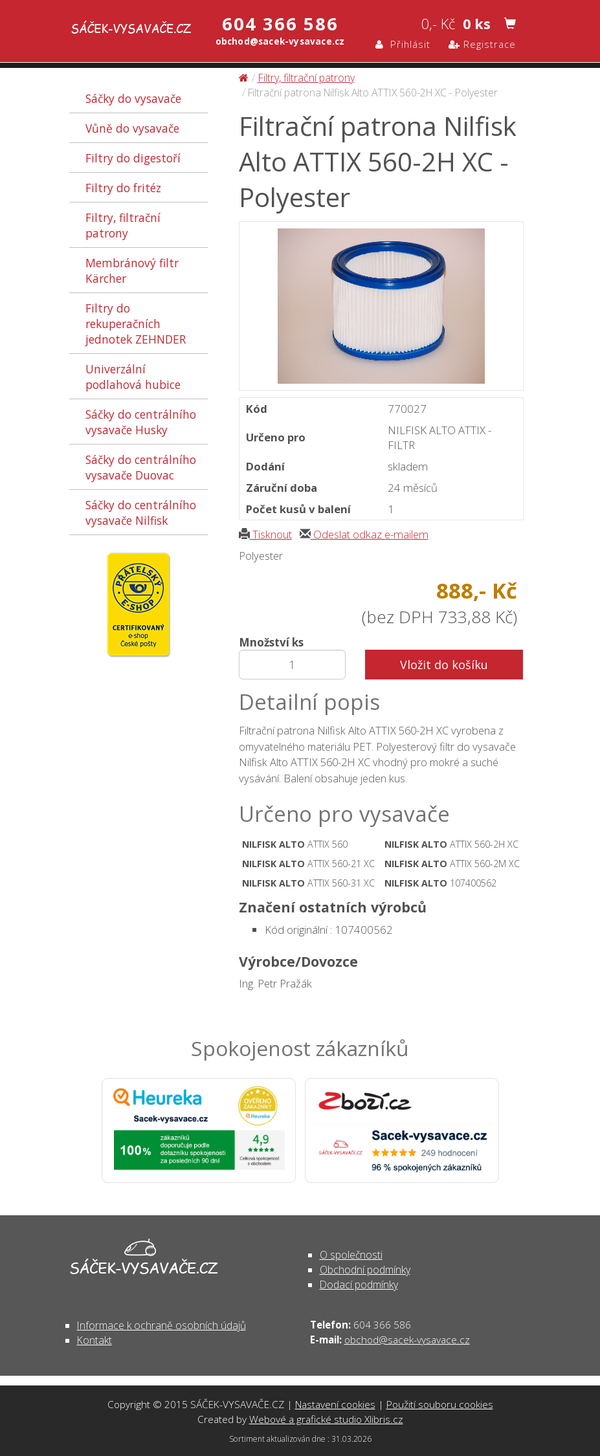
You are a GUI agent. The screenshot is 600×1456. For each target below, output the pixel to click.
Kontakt (94, 1340)
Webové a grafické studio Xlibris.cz (326, 1419)
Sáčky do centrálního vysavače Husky (140, 421)
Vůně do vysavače (132, 128)
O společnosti (351, 1255)
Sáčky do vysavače (133, 98)
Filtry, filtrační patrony (123, 225)
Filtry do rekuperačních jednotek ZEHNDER (135, 323)
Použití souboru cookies (439, 1404)
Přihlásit (402, 44)
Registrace (482, 44)
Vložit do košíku (444, 664)
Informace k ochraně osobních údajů (161, 1325)
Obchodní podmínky (365, 1270)
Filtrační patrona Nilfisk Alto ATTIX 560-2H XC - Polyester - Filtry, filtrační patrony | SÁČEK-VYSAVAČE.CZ (119, 30)
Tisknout (265, 534)
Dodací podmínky (359, 1284)
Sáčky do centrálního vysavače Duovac (140, 467)
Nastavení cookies (335, 1404)
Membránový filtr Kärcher (132, 270)
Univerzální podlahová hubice (133, 376)
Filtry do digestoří (133, 158)
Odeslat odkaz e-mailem (364, 534)
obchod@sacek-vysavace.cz (407, 1339)
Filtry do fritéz (123, 187)
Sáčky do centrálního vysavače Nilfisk (140, 512)
